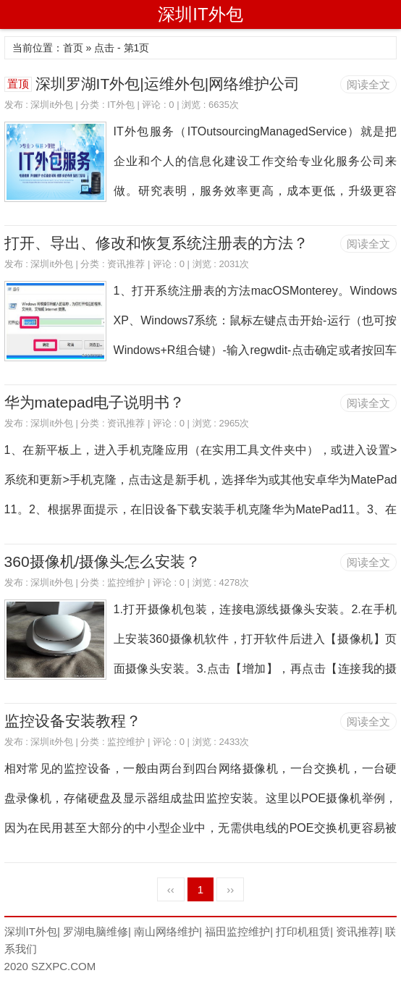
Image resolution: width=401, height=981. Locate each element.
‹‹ (170, 889)
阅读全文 (368, 84)
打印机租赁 (303, 931)
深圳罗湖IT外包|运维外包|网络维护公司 (167, 83)
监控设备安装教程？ (72, 720)
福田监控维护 (237, 931)
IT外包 (121, 104)
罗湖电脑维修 (95, 931)
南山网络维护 (166, 931)
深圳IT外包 (200, 14)
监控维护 (126, 582)
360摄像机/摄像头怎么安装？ (102, 561)
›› (230, 889)
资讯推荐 (126, 263)
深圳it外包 (51, 104)
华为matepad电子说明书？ (94, 402)
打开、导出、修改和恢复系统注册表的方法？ (156, 243)
